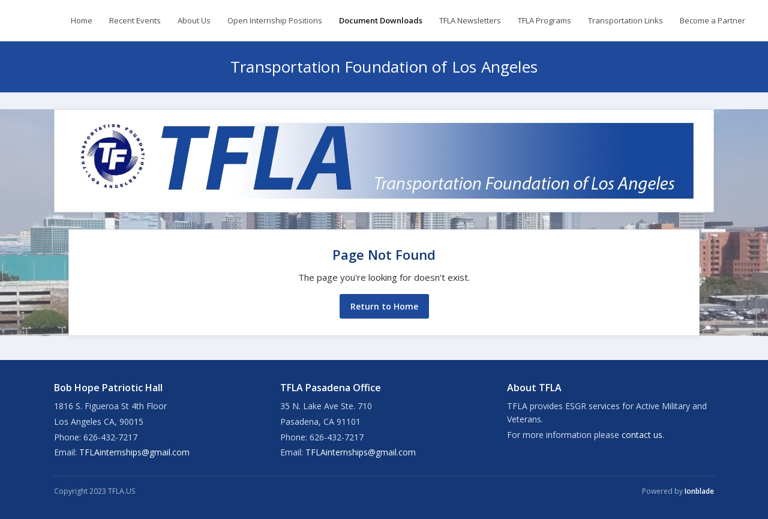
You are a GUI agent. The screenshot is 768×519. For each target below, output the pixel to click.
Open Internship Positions (274, 20)
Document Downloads (380, 20)
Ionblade (699, 491)
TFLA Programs (544, 20)
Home (81, 20)
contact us (642, 434)
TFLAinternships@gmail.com (134, 452)
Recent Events (135, 20)
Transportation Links (625, 20)
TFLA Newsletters (470, 20)
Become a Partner (712, 20)
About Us (194, 20)
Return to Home (384, 306)
